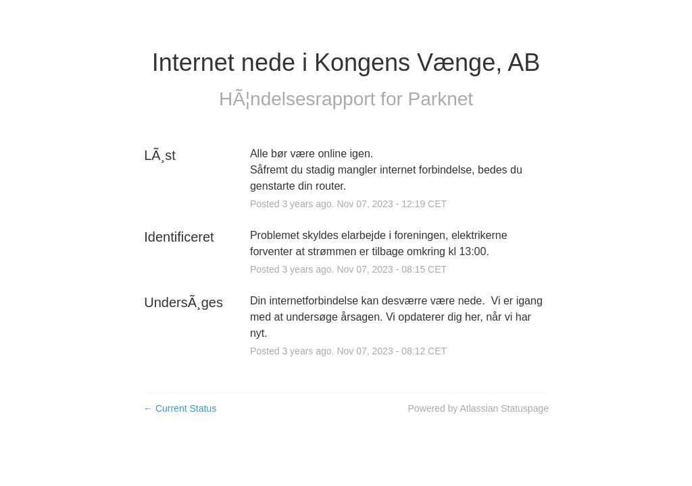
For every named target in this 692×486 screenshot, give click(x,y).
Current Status (179, 408)
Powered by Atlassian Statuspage (478, 408)
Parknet (441, 98)
